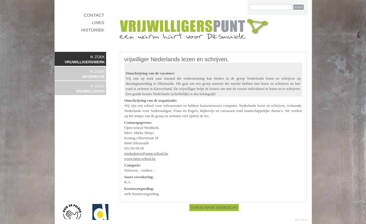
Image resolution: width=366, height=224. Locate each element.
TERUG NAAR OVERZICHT (214, 207)
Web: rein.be (301, 219)
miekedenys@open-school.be (146, 153)
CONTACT (94, 15)
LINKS (98, 22)
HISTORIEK (92, 29)
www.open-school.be (140, 158)
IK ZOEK (85, 59)
